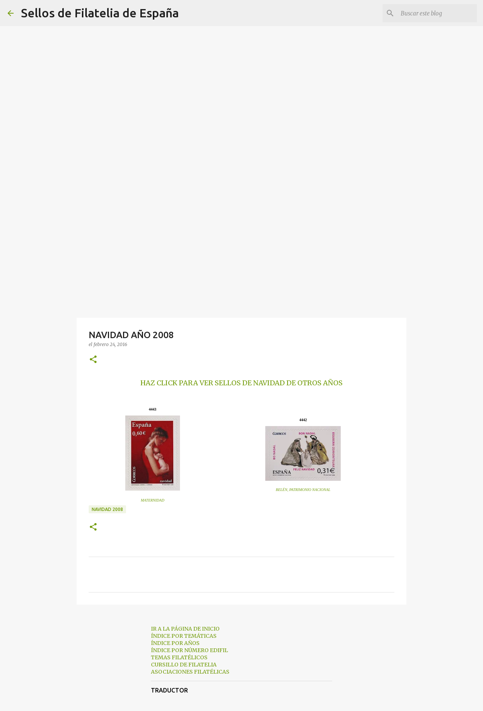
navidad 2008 (107, 509)
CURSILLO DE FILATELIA (184, 664)
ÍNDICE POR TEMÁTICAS (184, 636)
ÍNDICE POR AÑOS (175, 643)
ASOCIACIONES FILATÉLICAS (190, 671)
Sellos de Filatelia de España (100, 13)
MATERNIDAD (152, 500)
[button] (93, 360)
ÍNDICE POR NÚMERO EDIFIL (189, 650)
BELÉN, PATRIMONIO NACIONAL (303, 490)
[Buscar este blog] (437, 13)
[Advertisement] (241, 258)
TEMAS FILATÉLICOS (179, 657)
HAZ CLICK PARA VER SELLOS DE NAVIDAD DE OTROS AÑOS (241, 383)
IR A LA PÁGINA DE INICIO (185, 628)
